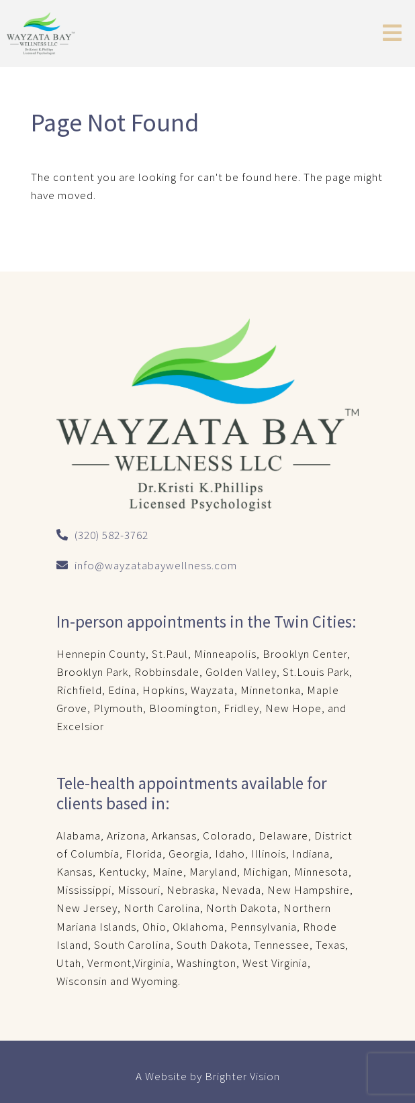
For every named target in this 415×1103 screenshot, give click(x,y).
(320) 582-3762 (111, 535)
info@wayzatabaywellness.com (156, 565)
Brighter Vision (242, 1076)
